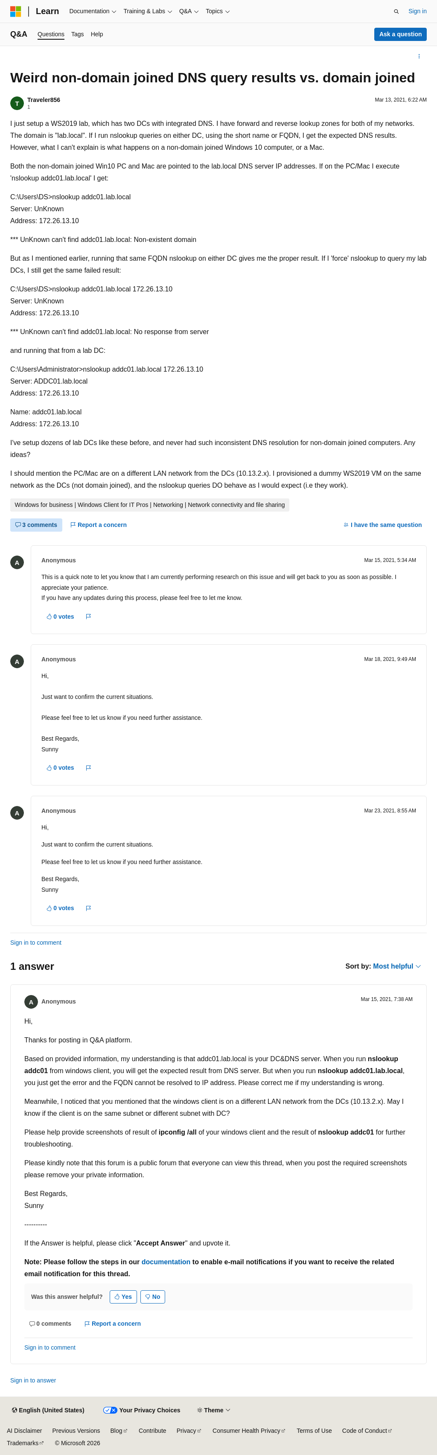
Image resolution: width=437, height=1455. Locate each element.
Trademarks (22, 1443)
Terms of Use (314, 1430)
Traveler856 (43, 99)
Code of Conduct (364, 1430)
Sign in (417, 11)
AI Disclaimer (24, 1430)
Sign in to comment (35, 942)
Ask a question (400, 34)
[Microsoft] (15, 11)
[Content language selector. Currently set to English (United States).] (48, 1410)
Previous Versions (76, 1430)
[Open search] (396, 11)
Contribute (152, 1430)
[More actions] (419, 56)
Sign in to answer (33, 1380)
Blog (116, 1430)
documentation (166, 1262)
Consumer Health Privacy (246, 1430)
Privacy (186, 1430)
